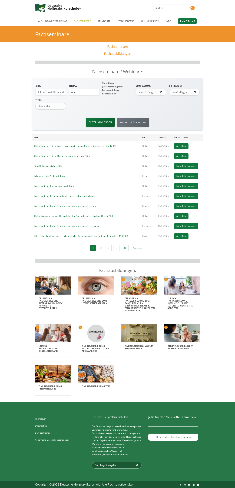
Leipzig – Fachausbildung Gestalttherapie (48, 348)
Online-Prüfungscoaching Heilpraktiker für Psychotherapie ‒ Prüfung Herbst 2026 (73, 216)
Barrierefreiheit (42, 432)
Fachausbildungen (117, 53)
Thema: (73, 85)
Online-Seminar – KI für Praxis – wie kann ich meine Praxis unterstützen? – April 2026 (75, 145)
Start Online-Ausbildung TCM (48, 165)
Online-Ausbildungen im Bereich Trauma (180, 347)
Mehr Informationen (186, 165)
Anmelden (181, 145)
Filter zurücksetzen (133, 122)
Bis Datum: (176, 85)
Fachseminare (117, 46)
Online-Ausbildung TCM (96, 386)
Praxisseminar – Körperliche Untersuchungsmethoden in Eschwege (67, 226)
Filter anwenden (100, 122)
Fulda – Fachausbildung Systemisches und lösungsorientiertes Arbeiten (180, 303)
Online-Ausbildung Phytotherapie (50, 387)
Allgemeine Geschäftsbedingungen (52, 439)
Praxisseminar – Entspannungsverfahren (54, 185)
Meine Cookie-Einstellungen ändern (173, 437)
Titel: (38, 99)
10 (125, 247)
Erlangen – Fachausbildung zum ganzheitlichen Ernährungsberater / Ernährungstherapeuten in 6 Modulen (140, 304)
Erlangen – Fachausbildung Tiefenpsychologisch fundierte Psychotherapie (51, 303)
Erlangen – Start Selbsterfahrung (50, 175)
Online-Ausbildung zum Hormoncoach (139, 347)
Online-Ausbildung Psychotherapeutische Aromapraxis (95, 348)
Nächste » (138, 247)
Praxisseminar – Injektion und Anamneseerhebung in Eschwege (65, 195)
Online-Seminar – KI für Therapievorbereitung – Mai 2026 (62, 155)
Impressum (40, 418)
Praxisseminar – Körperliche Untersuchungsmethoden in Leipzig (65, 206)
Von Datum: (143, 85)
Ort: (38, 85)
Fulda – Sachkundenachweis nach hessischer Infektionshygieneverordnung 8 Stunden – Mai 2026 (81, 236)
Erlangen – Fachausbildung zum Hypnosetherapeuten (94, 301)
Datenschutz (41, 425)
